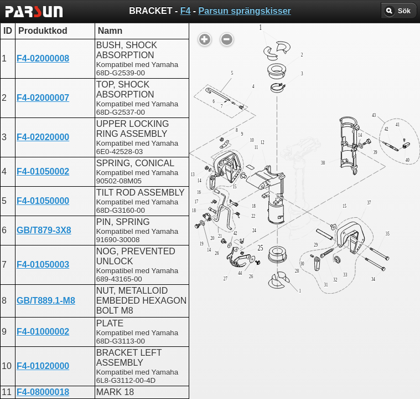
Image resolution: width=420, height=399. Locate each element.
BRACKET (169, 280)
